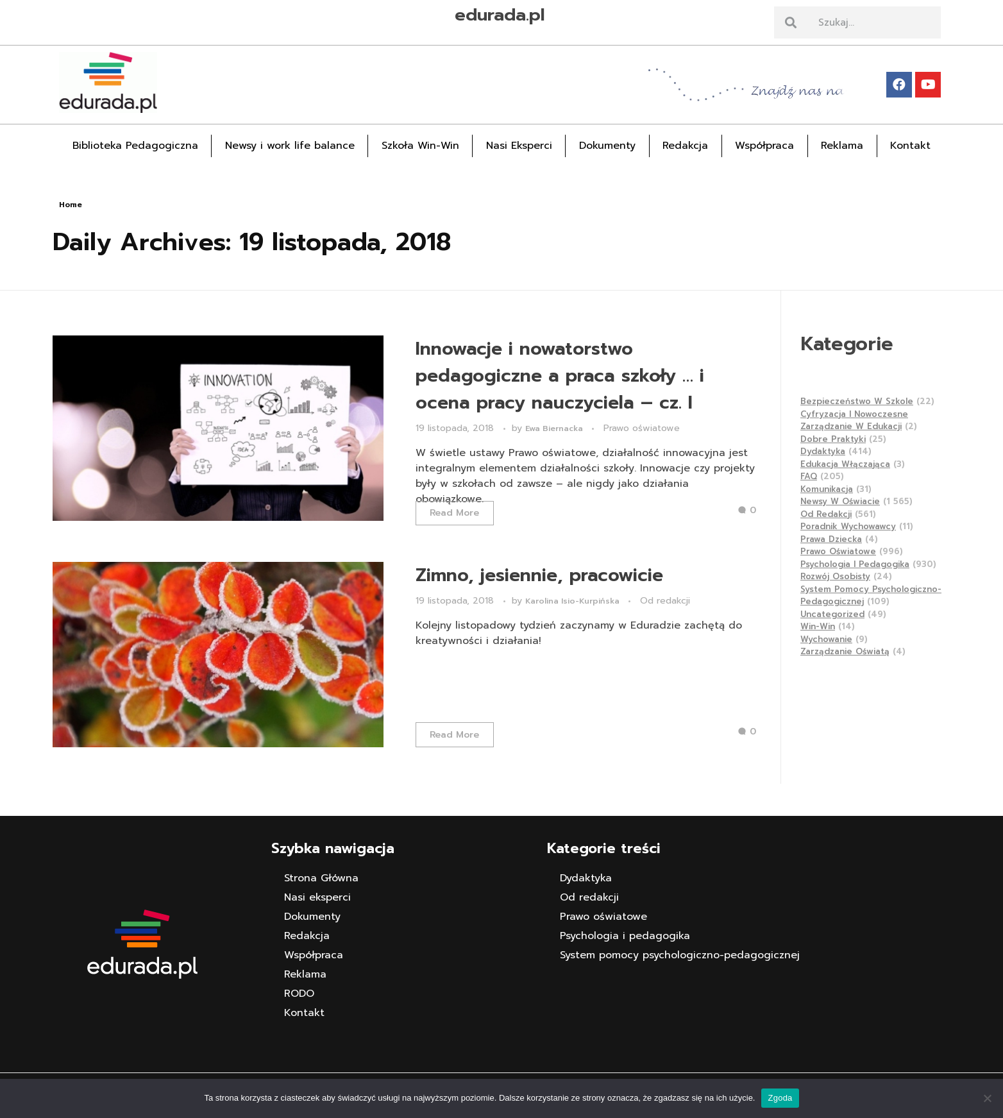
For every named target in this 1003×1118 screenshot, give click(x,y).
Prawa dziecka (831, 539)
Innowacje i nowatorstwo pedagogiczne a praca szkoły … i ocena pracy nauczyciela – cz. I (560, 375)
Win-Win (817, 626)
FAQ (808, 476)
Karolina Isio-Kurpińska (573, 601)
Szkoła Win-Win (420, 145)
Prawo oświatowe (641, 428)
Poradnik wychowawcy (848, 526)
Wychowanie (826, 639)
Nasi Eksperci (519, 145)
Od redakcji (665, 600)
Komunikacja (826, 489)
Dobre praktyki (833, 439)
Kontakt (910, 145)
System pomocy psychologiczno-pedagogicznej (680, 955)
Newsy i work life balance (290, 145)
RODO (299, 993)
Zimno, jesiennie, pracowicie (539, 575)
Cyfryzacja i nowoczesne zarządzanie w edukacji (854, 420)
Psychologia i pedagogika (854, 564)
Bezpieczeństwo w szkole (856, 401)
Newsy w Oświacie (840, 501)
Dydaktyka (822, 451)
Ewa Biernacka (555, 428)
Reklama (842, 145)
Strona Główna (321, 878)
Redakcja (685, 145)
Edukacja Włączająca (845, 464)
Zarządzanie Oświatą (844, 651)
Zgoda (780, 1098)
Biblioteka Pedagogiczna (135, 145)
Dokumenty (607, 145)
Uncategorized (832, 614)
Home (70, 204)
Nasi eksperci (317, 897)
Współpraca (764, 145)
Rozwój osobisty (835, 576)
